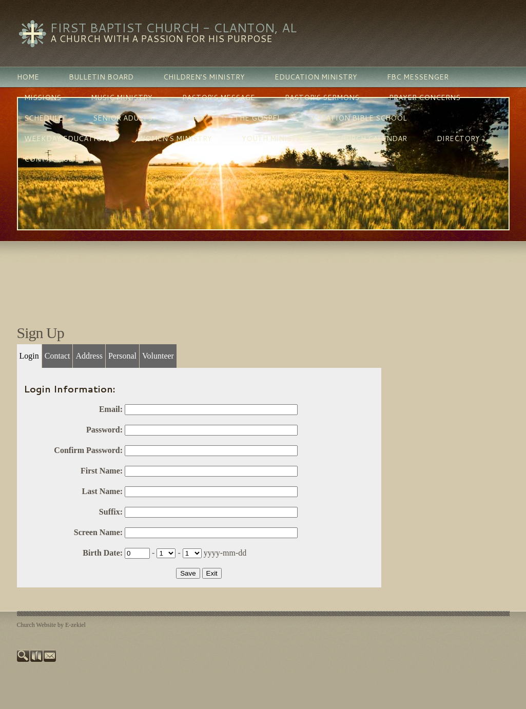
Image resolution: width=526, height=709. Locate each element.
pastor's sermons (322, 97)
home (28, 77)
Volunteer (158, 355)
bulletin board (101, 77)
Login (29, 355)
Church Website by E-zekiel (51, 624)
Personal (122, 355)
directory (458, 138)
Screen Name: (98, 532)
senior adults (122, 118)
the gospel (258, 118)
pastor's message (218, 97)
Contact (57, 355)
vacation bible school (359, 118)
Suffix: (111, 511)
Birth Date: (103, 552)
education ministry (316, 77)
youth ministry (274, 138)
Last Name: (102, 491)
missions (42, 97)
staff (193, 118)
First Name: (102, 470)
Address (88, 355)
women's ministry (175, 138)
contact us (48, 159)
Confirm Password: (88, 450)
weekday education (66, 138)
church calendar (371, 138)
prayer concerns (424, 97)
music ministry (121, 97)
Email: (111, 409)
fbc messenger (418, 77)
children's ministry (204, 77)
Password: (104, 429)
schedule (43, 118)
